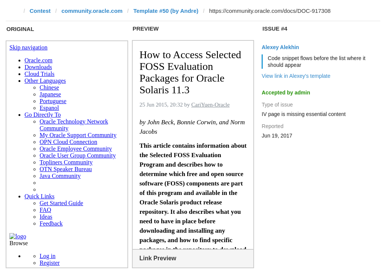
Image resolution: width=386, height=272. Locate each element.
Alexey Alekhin (280, 47)
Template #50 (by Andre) (166, 11)
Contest (40, 11)
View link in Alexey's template (296, 76)
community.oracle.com (92, 11)
